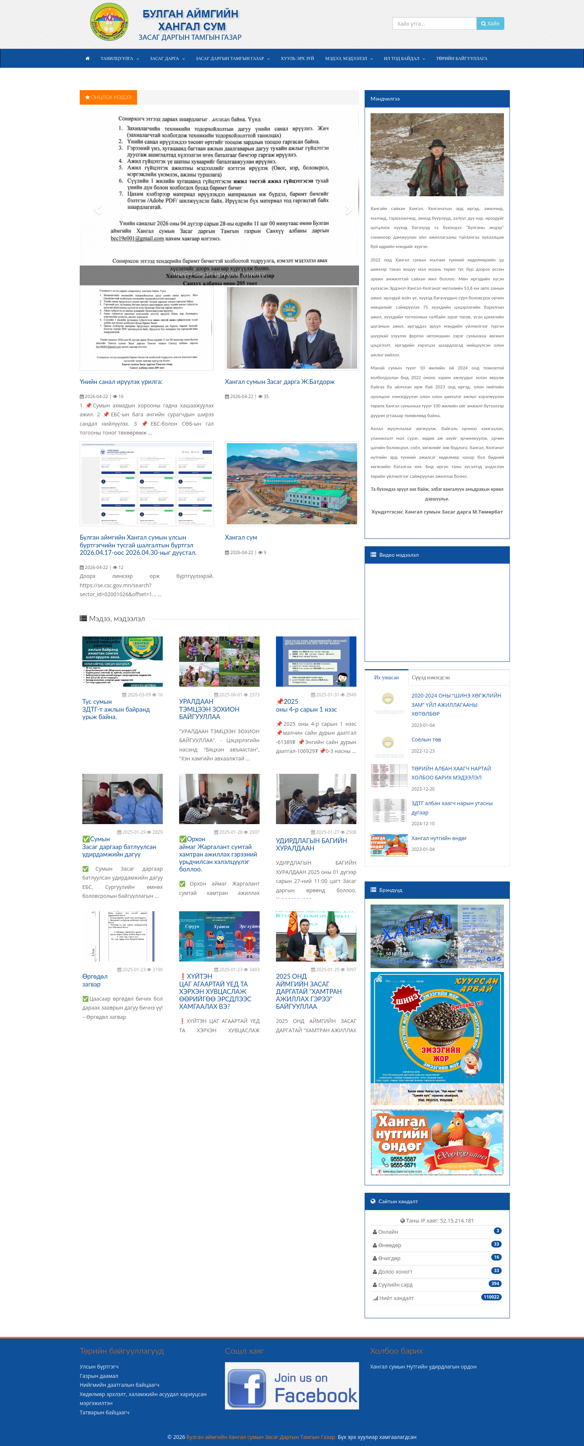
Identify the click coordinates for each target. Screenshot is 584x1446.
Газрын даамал (99, 1375)
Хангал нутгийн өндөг (439, 838)
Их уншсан (386, 677)
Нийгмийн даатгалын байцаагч (119, 1384)
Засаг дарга (164, 58)
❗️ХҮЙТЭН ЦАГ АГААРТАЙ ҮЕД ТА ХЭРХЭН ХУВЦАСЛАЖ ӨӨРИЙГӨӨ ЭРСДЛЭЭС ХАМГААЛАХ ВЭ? (215, 991)
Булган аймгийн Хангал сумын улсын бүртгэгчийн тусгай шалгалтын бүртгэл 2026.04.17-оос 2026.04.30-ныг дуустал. (138, 544)
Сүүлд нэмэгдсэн (431, 677)
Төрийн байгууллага (462, 58)
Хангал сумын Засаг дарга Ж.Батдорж (280, 381)
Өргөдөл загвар (95, 980)
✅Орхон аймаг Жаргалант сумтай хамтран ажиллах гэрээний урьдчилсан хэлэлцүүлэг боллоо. (218, 854)
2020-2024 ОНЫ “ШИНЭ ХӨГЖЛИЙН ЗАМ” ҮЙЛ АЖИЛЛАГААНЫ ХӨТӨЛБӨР (456, 704)
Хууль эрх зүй (297, 58)
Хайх (490, 23)
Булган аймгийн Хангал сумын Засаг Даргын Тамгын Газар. (262, 1436)
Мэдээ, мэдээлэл (346, 58)
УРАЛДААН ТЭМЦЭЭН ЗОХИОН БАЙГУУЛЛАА (209, 708)
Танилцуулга (117, 58)
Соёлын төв (426, 739)
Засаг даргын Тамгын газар (230, 58)
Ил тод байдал (401, 58)
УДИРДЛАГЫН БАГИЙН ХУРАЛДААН (311, 844)
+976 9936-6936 (436, 7)
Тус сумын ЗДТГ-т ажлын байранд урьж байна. (116, 708)
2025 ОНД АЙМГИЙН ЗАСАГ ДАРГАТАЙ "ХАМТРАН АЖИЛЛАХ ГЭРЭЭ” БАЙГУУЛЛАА (309, 991)
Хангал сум (241, 537)
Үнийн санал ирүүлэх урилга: (219, 273)
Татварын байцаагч (105, 1412)
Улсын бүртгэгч (99, 1366)
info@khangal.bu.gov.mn (378, 7)
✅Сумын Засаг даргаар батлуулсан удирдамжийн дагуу (119, 846)
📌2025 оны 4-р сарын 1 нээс (306, 705)
